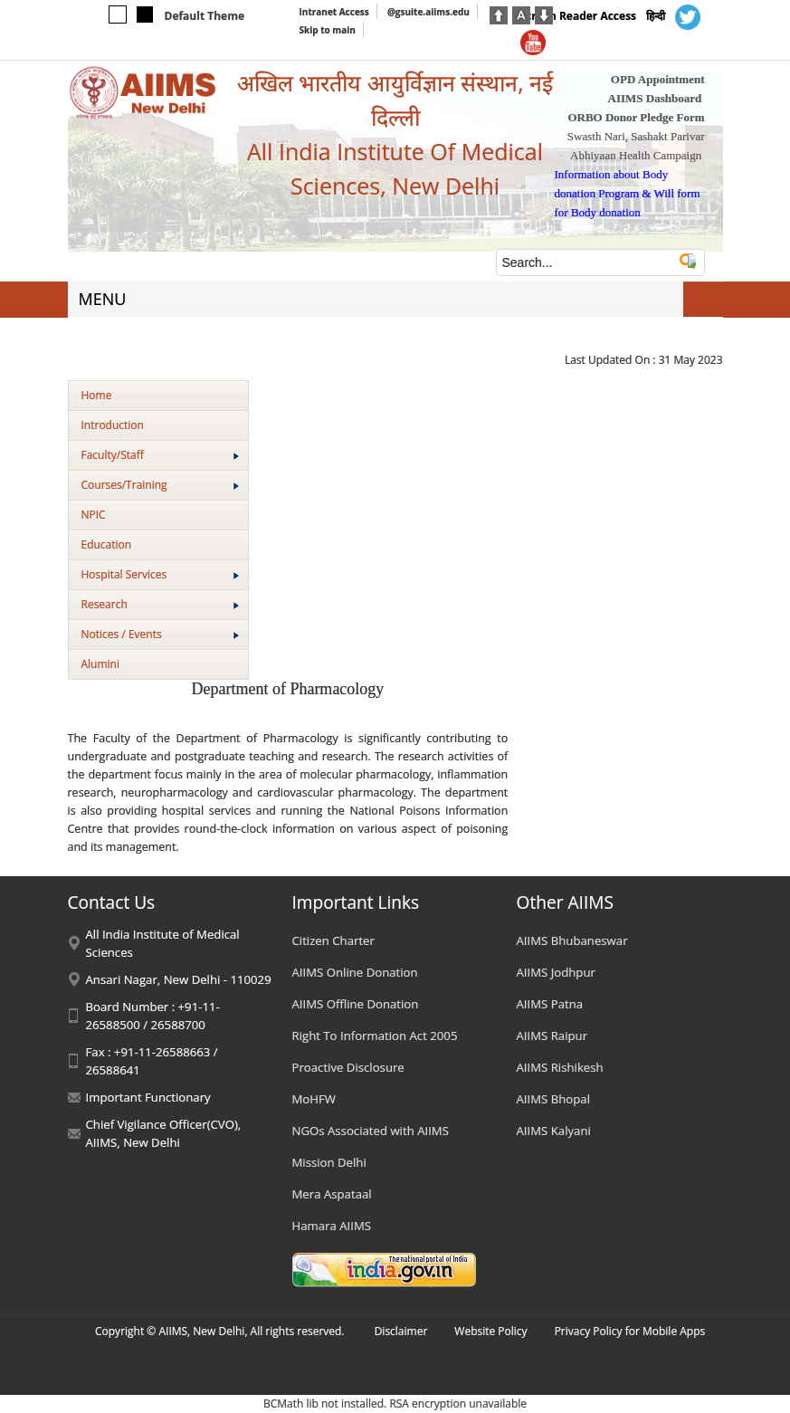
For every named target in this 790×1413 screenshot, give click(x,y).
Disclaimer (401, 1331)
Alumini (100, 664)
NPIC (93, 514)
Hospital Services (160, 574)
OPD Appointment (658, 79)
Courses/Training (160, 484)
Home (96, 395)
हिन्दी (655, 16)
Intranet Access (334, 11)
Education (106, 544)
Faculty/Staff (160, 455)
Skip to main (328, 30)
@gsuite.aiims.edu (428, 11)
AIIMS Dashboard (655, 98)
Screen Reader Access (578, 16)
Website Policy (490, 1331)
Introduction (112, 425)
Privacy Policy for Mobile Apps (630, 1331)
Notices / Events (160, 634)
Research (160, 604)
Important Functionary (148, 1097)
